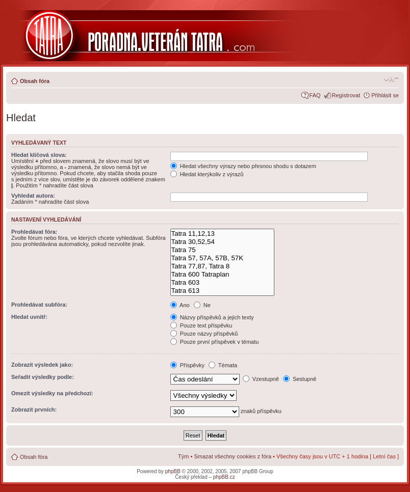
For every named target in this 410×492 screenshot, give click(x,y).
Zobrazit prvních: (34, 409)
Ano (180, 305)
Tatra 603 (222, 283)
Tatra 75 (222, 250)
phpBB (173, 471)
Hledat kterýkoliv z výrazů (207, 174)
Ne (202, 305)
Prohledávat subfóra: (39, 305)
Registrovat (346, 95)
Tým (183, 456)
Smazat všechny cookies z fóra (232, 456)
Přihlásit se (385, 95)
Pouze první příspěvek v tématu (214, 342)
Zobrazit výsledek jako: (42, 365)
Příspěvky (187, 365)
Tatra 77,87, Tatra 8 (222, 266)
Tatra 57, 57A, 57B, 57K (222, 258)
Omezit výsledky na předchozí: (52, 393)
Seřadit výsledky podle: (42, 377)
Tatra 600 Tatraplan (222, 274)
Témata (223, 365)
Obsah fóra (34, 81)
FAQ (315, 95)
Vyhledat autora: (33, 196)
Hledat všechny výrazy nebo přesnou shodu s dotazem (243, 166)
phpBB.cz (224, 477)
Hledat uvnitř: (29, 317)
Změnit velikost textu (391, 79)
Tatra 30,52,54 (222, 242)
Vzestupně (261, 379)
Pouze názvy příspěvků (204, 334)
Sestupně (300, 379)
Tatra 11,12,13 (222, 234)
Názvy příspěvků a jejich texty (212, 317)
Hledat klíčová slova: (39, 155)
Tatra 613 (222, 291)
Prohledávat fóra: (34, 232)
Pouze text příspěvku (201, 325)
